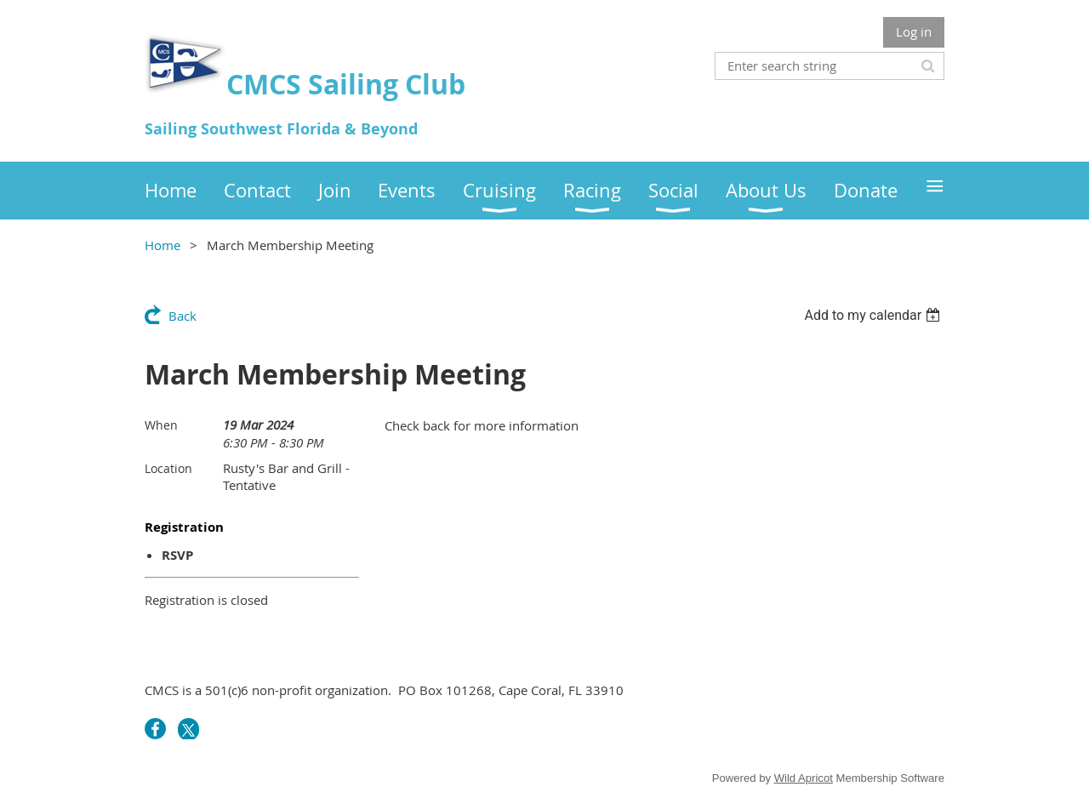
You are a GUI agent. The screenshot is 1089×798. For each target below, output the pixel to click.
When (161, 425)
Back (182, 315)
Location (168, 468)
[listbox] (874, 315)
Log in (914, 31)
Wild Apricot (803, 778)
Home (162, 245)
